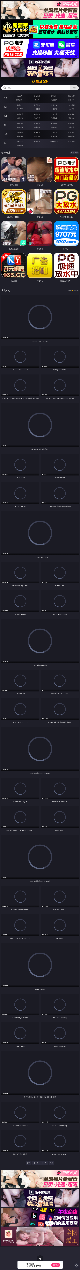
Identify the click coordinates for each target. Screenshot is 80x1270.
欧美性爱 (71, 114)
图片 (5, 125)
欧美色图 (54, 123)
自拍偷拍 (37, 105)
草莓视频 (37, 141)
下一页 (44, 1163)
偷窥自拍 (20, 123)
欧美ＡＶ (54, 105)
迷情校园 (20, 136)
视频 (5, 107)
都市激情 (20, 132)
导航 (5, 143)
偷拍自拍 (37, 114)
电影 (5, 116)
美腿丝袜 (20, 127)
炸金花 (37, 100)
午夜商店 (20, 141)
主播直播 (54, 109)
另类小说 (37, 136)
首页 (28, 1163)
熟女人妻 (20, 109)
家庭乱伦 (37, 132)
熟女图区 (54, 127)
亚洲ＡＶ (20, 105)
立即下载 (56, 1265)
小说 (5, 134)
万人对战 (54, 96)
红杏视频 (71, 141)
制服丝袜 (20, 118)
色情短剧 (20, 145)
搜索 (74, 88)
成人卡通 (54, 114)
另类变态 (71, 118)
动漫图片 (71, 123)
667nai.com (40, 82)
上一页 (36, 1163)
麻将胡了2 (19, 100)
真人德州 (37, 96)
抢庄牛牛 (71, 100)
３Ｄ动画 (71, 105)
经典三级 (37, 118)
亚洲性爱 (20, 114)
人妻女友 (54, 132)
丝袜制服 (37, 109)
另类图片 (71, 127)
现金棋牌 (54, 100)
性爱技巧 (71, 136)
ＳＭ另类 (71, 109)
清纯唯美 (37, 127)
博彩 (5, 97)
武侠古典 (71, 132)
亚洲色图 (37, 123)
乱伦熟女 (54, 118)
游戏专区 (71, 96)
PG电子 (19, 96)
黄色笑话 (54, 136)
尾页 (51, 1163)
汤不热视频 (54, 141)
